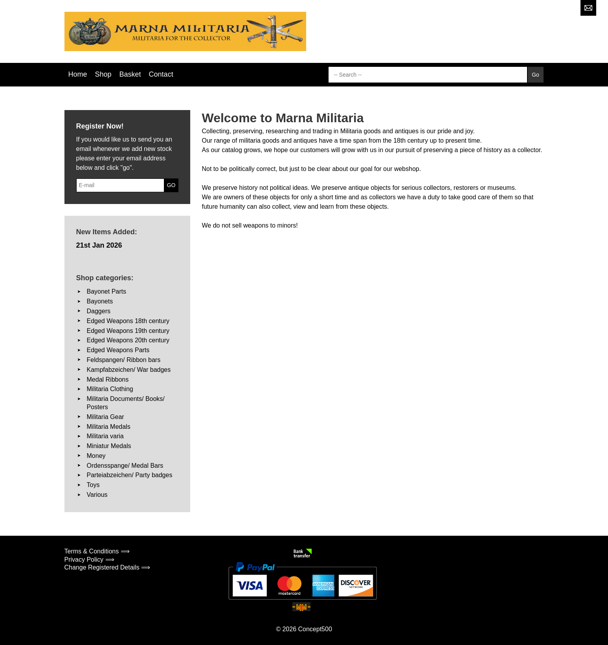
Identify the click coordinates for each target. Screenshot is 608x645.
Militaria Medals (108, 426)
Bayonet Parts (107, 291)
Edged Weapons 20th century (128, 340)
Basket (130, 74)
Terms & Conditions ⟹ (97, 551)
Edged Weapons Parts (118, 350)
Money (96, 455)
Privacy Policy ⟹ (89, 559)
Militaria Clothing (110, 389)
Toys (93, 484)
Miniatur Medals (109, 446)
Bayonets (100, 301)
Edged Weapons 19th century (128, 330)
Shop (103, 74)
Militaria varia (105, 436)
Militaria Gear (105, 416)
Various (97, 494)
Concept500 (315, 629)
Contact (161, 74)
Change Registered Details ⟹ (107, 567)
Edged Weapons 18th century (128, 321)
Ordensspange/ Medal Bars (125, 465)
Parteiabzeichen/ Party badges (130, 475)
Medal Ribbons (108, 379)
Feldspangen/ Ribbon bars (124, 359)
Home (77, 74)
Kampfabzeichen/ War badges (129, 369)
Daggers (98, 311)
